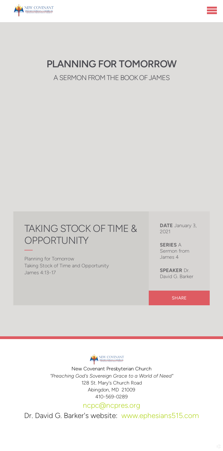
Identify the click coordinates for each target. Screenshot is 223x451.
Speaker (171, 270)
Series (168, 245)
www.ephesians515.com (160, 415)
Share (179, 298)
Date (166, 225)
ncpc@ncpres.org (111, 405)
